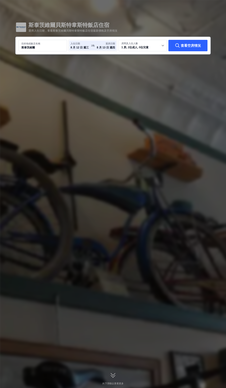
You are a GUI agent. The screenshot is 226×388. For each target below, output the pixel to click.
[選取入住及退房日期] (81, 45)
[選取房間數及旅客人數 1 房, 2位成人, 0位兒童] (143, 45)
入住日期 (75, 43)
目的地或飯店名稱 (30, 43)
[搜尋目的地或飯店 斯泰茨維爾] (43, 45)
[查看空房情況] (187, 45)
